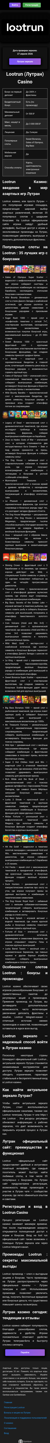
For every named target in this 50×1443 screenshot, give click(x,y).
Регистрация (31, 5)
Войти (15, 5)
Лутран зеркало (25, 61)
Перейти (25, 1352)
